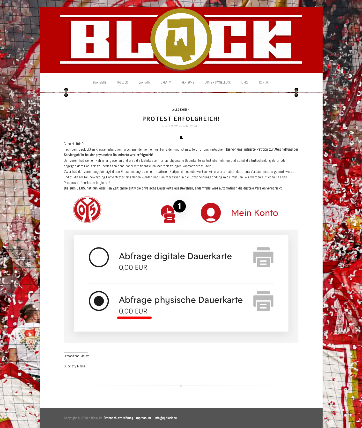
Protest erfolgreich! (181, 118)
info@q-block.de (166, 418)
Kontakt (264, 82)
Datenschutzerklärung (118, 418)
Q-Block (122, 82)
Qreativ (166, 82)
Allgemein (181, 110)
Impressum (143, 418)
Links (245, 82)
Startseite (99, 82)
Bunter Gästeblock (218, 82)
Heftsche (187, 82)
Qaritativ (144, 82)
